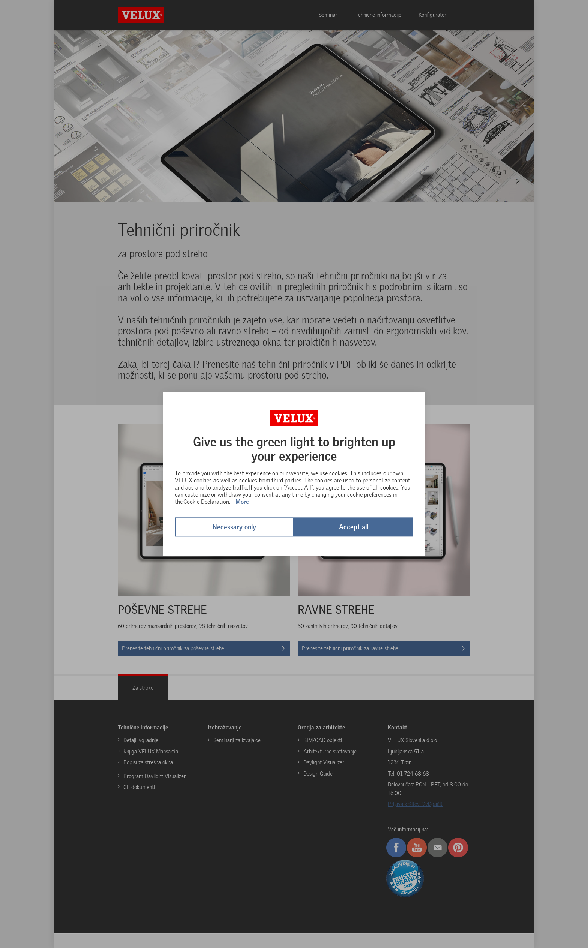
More (242, 502)
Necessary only (234, 527)
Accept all (353, 527)
